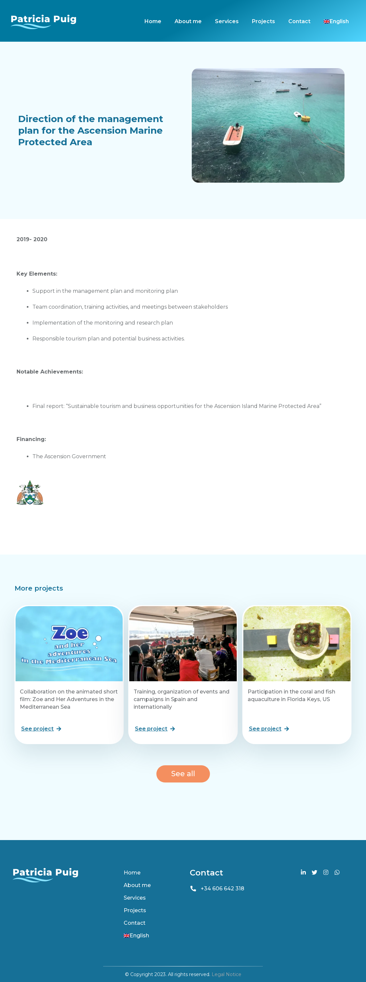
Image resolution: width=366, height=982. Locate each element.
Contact (299, 21)
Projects (263, 21)
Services (227, 21)
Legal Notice (226, 974)
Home (152, 21)
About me (188, 21)
